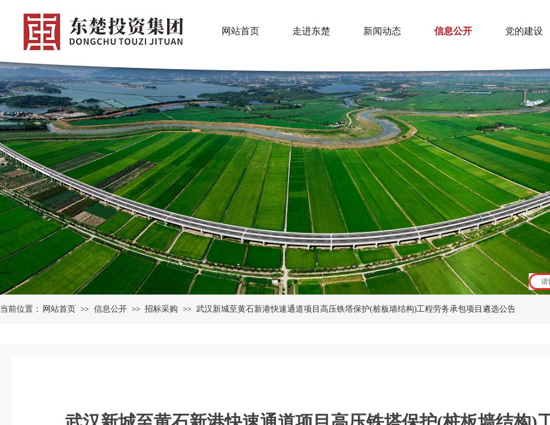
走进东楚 (311, 31)
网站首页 (59, 309)
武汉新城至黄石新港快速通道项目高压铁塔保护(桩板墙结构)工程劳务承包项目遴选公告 (356, 309)
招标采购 (161, 309)
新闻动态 (382, 31)
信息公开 (110, 309)
